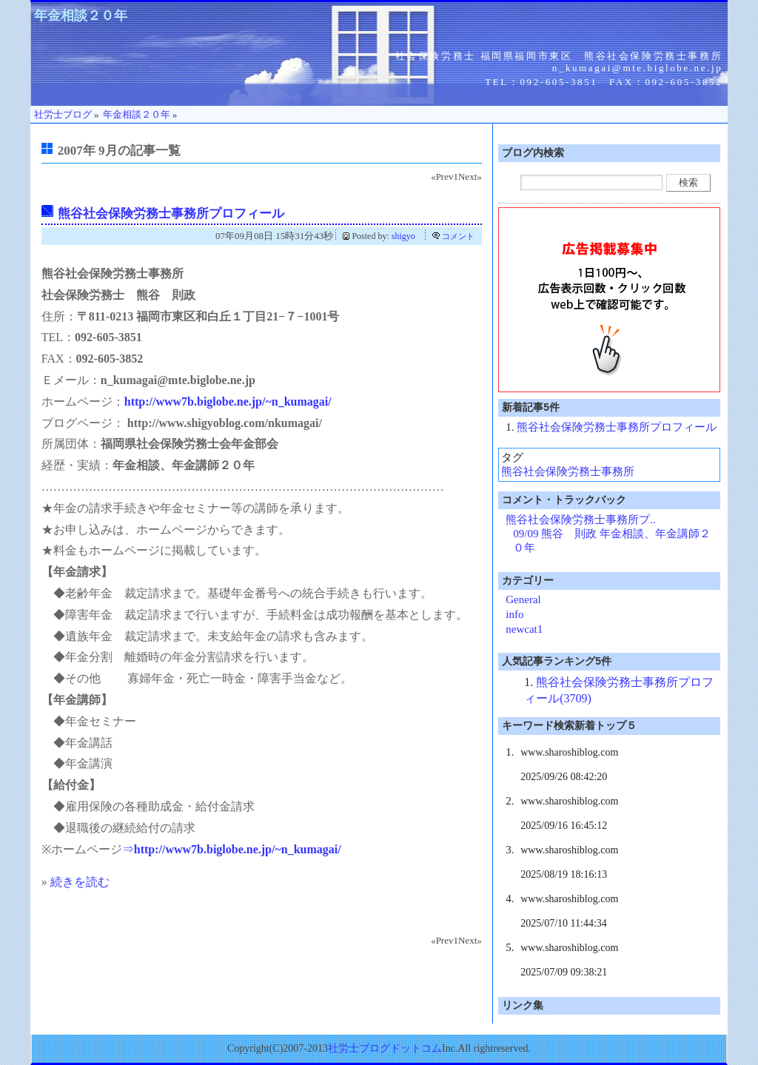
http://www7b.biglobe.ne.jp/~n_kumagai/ (228, 401)
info (514, 614)
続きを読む (80, 882)
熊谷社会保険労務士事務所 (567, 471)
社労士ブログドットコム (385, 1048)
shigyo (403, 236)
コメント (458, 236)
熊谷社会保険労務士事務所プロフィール (171, 213)
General (523, 599)
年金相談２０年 (80, 15)
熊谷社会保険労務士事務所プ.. (581, 519)
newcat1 (524, 629)
